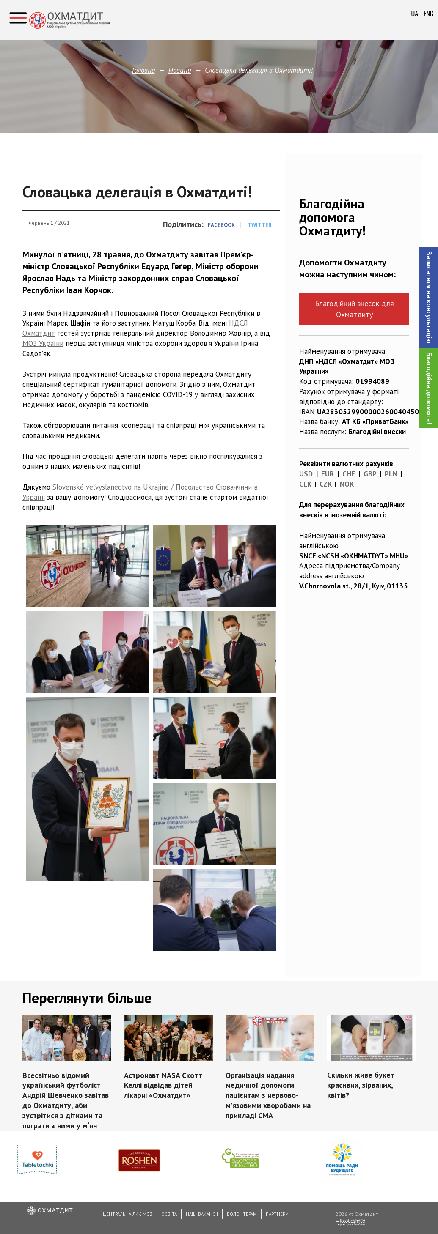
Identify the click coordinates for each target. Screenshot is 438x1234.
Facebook (221, 225)
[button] (428, 297)
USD (306, 474)
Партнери (277, 1214)
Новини (179, 70)
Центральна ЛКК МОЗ (127, 1214)
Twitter (260, 225)
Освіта (169, 1214)
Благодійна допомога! (429, 388)
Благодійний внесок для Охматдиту (354, 308)
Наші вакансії (202, 1214)
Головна (143, 70)
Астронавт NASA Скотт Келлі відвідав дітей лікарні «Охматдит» (163, 1085)
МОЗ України (42, 343)
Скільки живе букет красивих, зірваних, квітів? (360, 1085)
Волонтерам (242, 1214)
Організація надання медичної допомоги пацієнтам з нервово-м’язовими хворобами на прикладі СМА (267, 1095)
